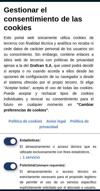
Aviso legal (56, 121)
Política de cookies (25, 121)
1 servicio (30, 157)
